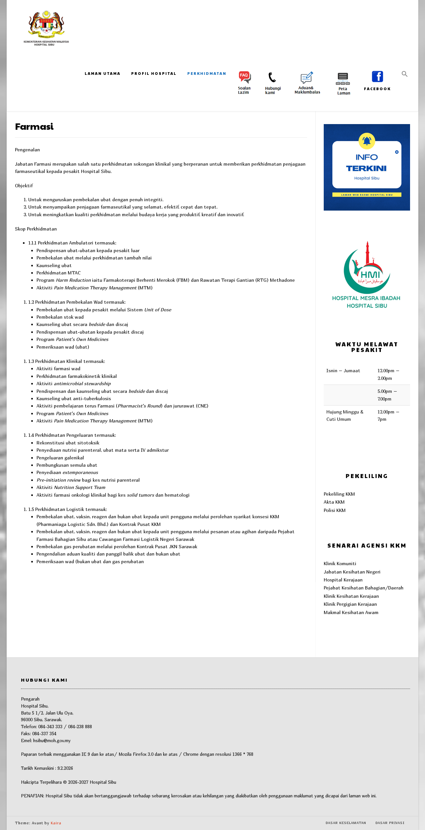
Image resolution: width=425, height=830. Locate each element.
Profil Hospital (154, 73)
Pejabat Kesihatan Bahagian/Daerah (363, 587)
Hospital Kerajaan (343, 579)
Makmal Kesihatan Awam (351, 612)
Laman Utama (103, 73)
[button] (404, 74)
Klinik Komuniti (340, 563)
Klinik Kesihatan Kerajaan (351, 596)
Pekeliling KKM (339, 494)
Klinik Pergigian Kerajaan (350, 604)
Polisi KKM (335, 510)
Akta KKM (334, 502)
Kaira (56, 823)
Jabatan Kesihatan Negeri (352, 572)
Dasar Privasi (390, 823)
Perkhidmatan (206, 73)
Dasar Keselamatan (346, 823)
